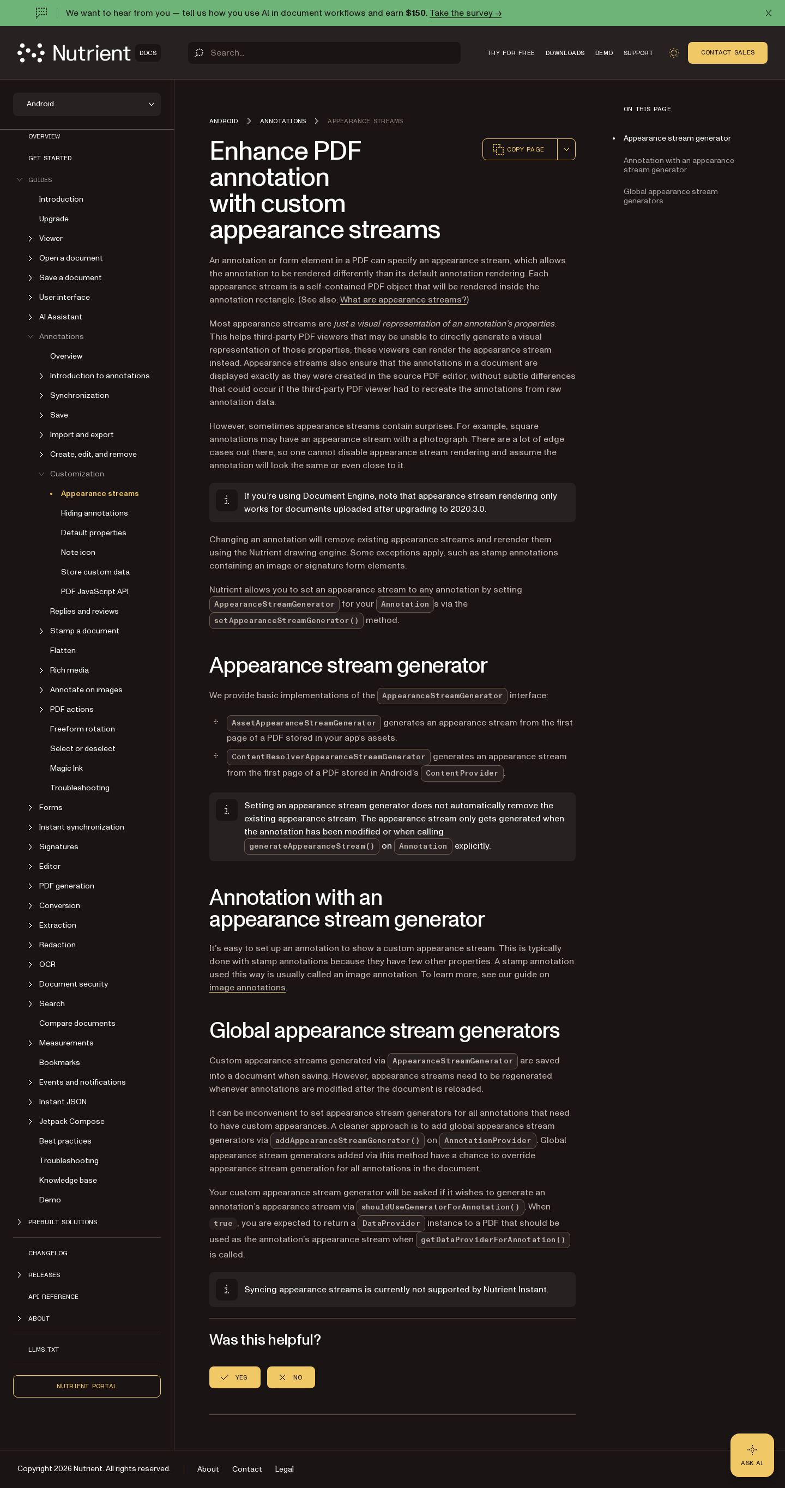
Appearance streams (100, 493)
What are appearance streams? (403, 300)
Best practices (65, 1141)
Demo (50, 1200)
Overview (44, 136)
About (208, 1469)
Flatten (63, 650)
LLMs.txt (43, 1349)
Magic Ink (66, 768)
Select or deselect (83, 748)
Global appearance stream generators (671, 196)
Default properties (93, 533)
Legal (284, 1469)
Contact (247, 1469)
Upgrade (54, 219)
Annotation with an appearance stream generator (679, 165)
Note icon (78, 552)
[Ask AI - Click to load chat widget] (752, 1455)
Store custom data (95, 572)
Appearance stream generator (677, 138)
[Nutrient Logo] (89, 53)
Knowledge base (68, 1180)
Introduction (61, 199)
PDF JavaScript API (95, 591)
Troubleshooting (80, 788)
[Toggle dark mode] (674, 53)
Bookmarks (59, 1062)
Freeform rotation (82, 729)
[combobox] (566, 149)
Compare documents (77, 1023)
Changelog (48, 1253)
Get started (49, 158)
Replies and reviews (84, 611)
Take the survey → (466, 13)
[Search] (324, 53)
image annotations (247, 988)
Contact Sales (727, 52)
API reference (53, 1296)
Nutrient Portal (87, 1386)
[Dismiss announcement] (769, 13)
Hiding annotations (94, 513)
